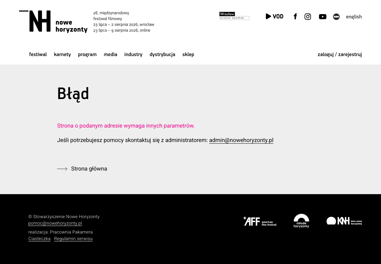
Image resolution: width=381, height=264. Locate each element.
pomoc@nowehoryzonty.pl (55, 223)
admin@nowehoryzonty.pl (241, 140)
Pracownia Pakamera (71, 232)
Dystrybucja (162, 54)
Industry (133, 54)
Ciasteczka (40, 238)
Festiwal (38, 54)
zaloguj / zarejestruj (340, 54)
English (354, 17)
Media (110, 54)
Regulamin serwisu (73, 238)
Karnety (62, 54)
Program (87, 54)
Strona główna (89, 169)
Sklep (188, 54)
